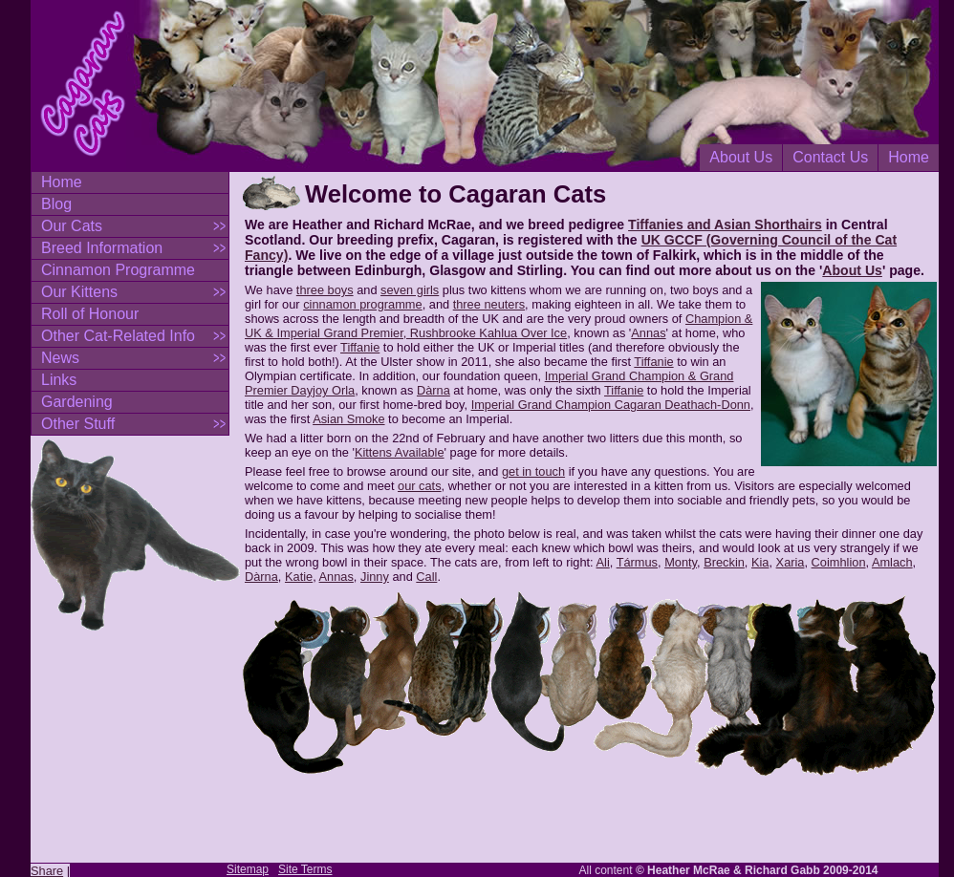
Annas (648, 333)
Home (908, 157)
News (60, 358)
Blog (56, 204)
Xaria (790, 562)
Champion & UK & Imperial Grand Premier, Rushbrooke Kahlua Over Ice (498, 325)
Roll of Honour (90, 314)
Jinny (374, 576)
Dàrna (433, 390)
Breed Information (102, 248)
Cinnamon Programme (118, 270)
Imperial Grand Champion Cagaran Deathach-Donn (610, 404)
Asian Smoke (348, 419)
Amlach (892, 562)
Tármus (637, 562)
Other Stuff (78, 424)
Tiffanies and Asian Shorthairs (725, 224)
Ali (603, 562)
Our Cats (71, 226)
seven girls (409, 290)
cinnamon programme (362, 304)
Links (58, 380)
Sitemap (248, 869)
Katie (299, 576)
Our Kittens (79, 292)
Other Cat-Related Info (118, 336)
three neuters (489, 304)
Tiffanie (359, 347)
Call (426, 576)
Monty (680, 562)
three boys (325, 290)
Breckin (724, 562)
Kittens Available (399, 452)
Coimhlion (839, 562)
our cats (420, 486)
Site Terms (305, 869)
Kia (760, 562)
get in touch (533, 471)
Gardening (77, 402)
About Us (740, 157)
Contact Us (830, 157)
